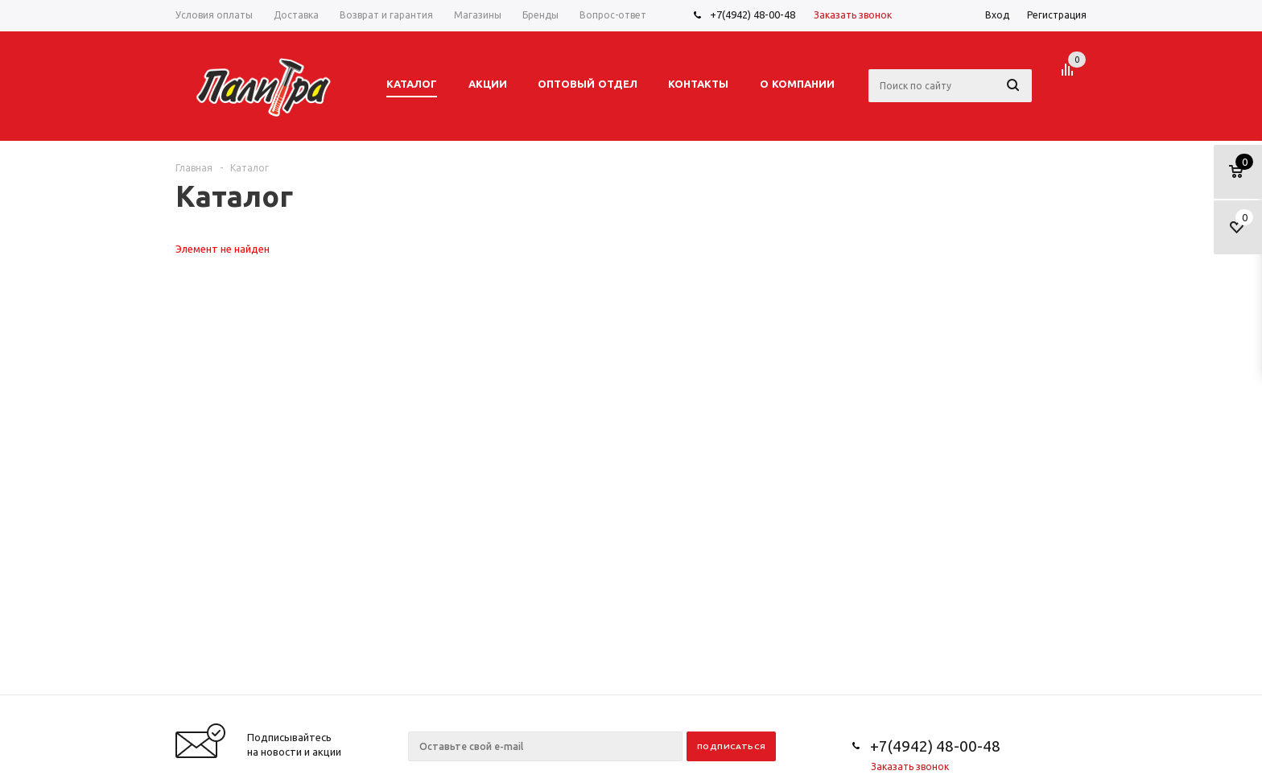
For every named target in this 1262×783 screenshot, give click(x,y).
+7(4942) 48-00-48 (752, 14)
